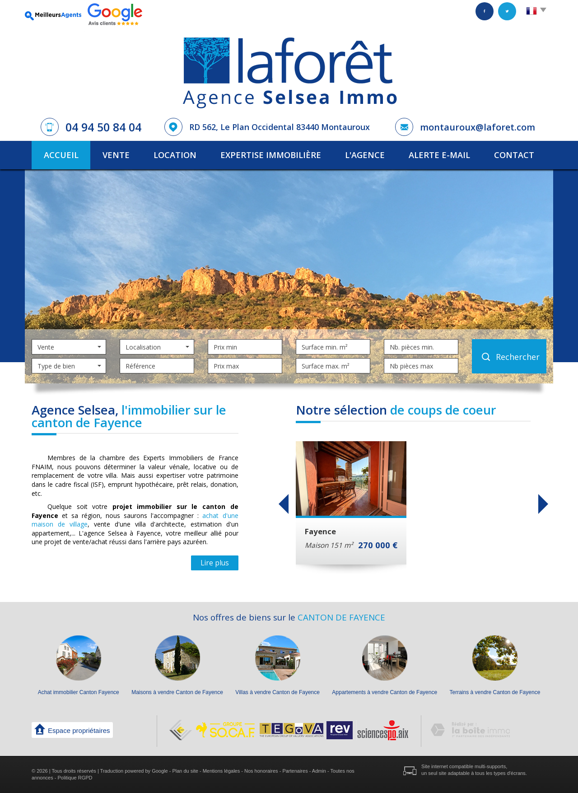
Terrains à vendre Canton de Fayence (495, 692)
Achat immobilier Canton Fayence (78, 692)
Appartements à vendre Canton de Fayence (384, 692)
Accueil (61, 154)
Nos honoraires (261, 771)
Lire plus (214, 563)
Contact (514, 154)
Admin (319, 771)
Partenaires (295, 771)
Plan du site (185, 771)
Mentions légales (221, 771)
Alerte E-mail (439, 154)
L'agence (365, 154)
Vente (116, 154)
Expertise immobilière (270, 154)
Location (175, 154)
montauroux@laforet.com (477, 127)
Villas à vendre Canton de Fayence (277, 692)
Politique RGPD (75, 777)
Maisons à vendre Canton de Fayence (177, 692)
